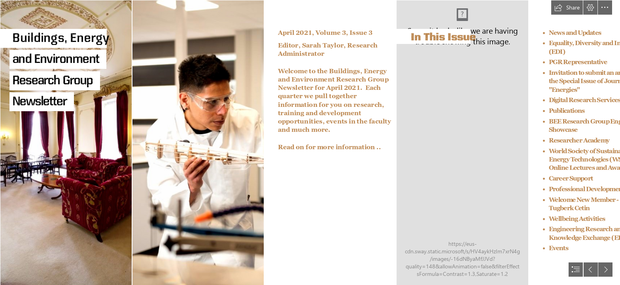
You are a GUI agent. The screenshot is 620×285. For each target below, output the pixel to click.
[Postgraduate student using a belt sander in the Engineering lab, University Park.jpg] (197, 142)
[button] (567, 7)
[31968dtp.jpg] (65, 142)
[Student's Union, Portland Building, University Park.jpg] (461, 142)
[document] (310, 142)
